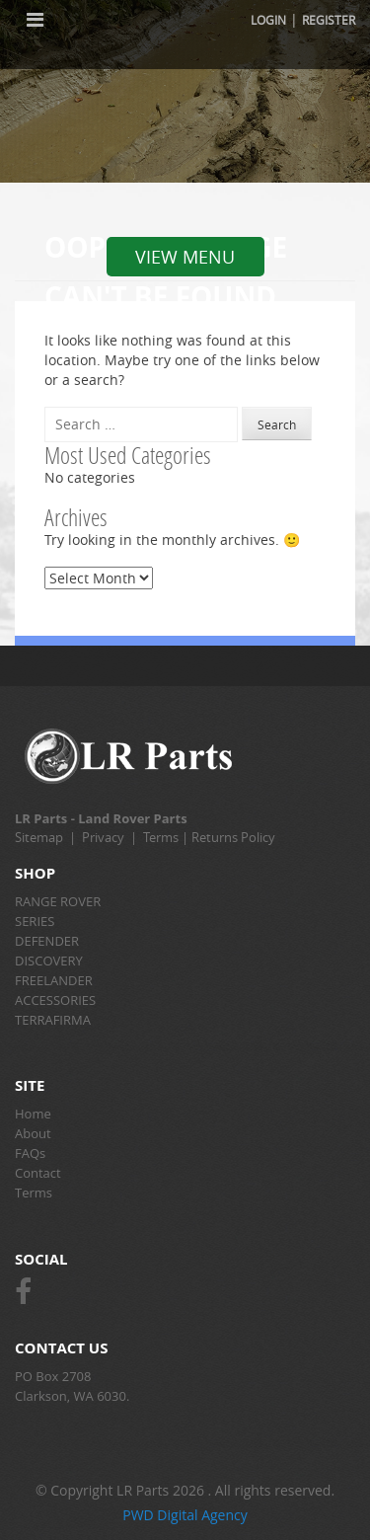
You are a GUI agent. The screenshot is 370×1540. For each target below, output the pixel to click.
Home (33, 1113)
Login (268, 20)
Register (328, 20)
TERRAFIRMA (53, 1020)
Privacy (103, 837)
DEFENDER (47, 941)
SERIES (34, 921)
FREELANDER (54, 980)
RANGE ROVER (58, 901)
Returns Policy (233, 837)
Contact (38, 1173)
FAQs (30, 1153)
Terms (161, 837)
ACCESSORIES (55, 1000)
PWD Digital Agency (185, 1514)
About (33, 1133)
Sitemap (39, 837)
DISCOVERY (49, 960)
